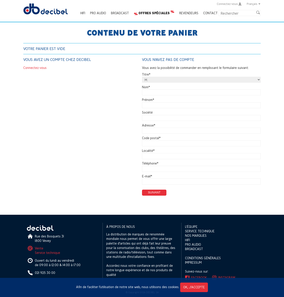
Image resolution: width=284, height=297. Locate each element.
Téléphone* (150, 163)
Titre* (146, 74)
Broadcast (120, 13)
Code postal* (151, 138)
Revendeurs (188, 13)
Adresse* (148, 125)
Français (254, 4)
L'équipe (191, 227)
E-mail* (147, 176)
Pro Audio (98, 13)
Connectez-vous (35, 68)
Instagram (226, 277)
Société (147, 112)
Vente (39, 248)
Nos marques (196, 235)
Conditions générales (203, 258)
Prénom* (148, 100)
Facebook (199, 277)
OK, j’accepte (194, 287)
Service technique (47, 253)
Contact (210, 13)
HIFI (82, 13)
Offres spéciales (154, 13)
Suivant (154, 192)
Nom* (146, 87)
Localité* (148, 151)
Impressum (193, 262)
